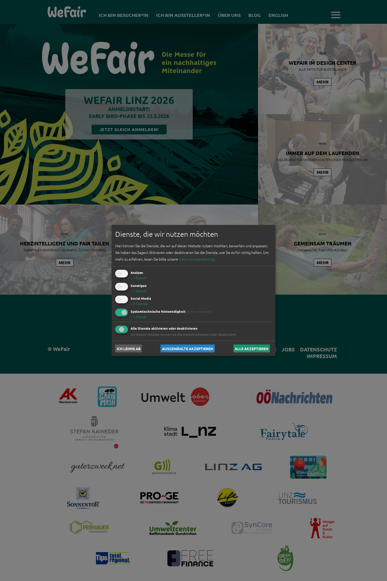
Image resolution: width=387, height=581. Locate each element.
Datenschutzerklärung (196, 259)
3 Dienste (139, 303)
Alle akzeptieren (251, 348)
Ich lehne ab (129, 348)
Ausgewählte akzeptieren (187, 348)
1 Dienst (138, 277)
